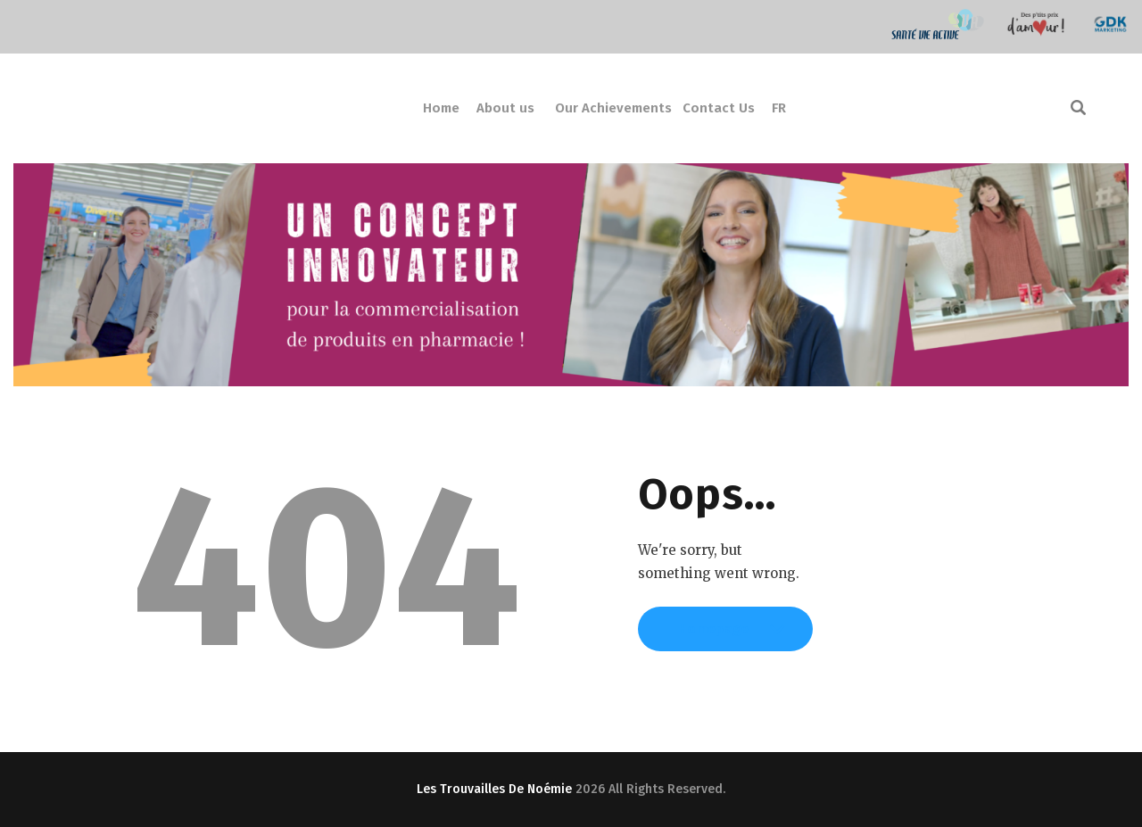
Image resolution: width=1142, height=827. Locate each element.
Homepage (725, 636)
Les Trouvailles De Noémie (494, 789)
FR (779, 108)
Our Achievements (613, 108)
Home (441, 108)
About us (505, 108)
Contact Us (719, 108)
